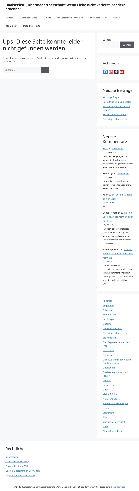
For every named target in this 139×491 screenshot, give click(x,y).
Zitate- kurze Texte (31, 25)
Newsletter (118, 148)
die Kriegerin (110, 337)
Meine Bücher (110, 394)
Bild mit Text (11, 25)
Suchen (107, 39)
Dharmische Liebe (31, 18)
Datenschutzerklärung (17, 461)
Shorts (106, 417)
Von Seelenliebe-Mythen (71, 18)
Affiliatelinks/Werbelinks (22, 475)
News (48, 17)
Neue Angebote (99, 18)
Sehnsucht (108, 412)
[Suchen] (45, 70)
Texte (118, 18)
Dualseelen (109, 367)
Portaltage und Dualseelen (117, 101)
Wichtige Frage (111, 97)
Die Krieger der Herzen (115, 119)
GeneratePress (118, 486)
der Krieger (109, 319)
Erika (105, 148)
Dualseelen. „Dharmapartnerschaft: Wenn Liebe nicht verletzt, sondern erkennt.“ (65, 6)
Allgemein (108, 305)
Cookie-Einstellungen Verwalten (22, 470)
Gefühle (107, 380)
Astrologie (108, 310)
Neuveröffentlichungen (115, 403)
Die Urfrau (108, 350)
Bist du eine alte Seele (115, 114)
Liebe (106, 389)
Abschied (108, 300)
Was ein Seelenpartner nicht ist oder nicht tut (118, 217)
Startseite (10, 17)
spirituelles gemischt (114, 421)
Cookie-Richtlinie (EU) (16, 466)
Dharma (107, 323)
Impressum (11, 456)
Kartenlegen (109, 385)
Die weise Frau (111, 355)
